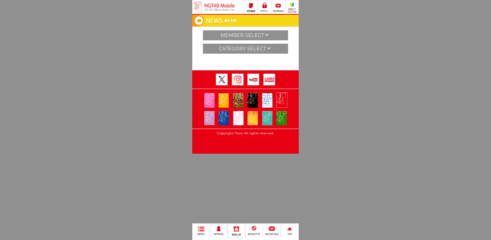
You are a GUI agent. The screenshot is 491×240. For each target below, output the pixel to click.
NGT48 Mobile (220, 7)
